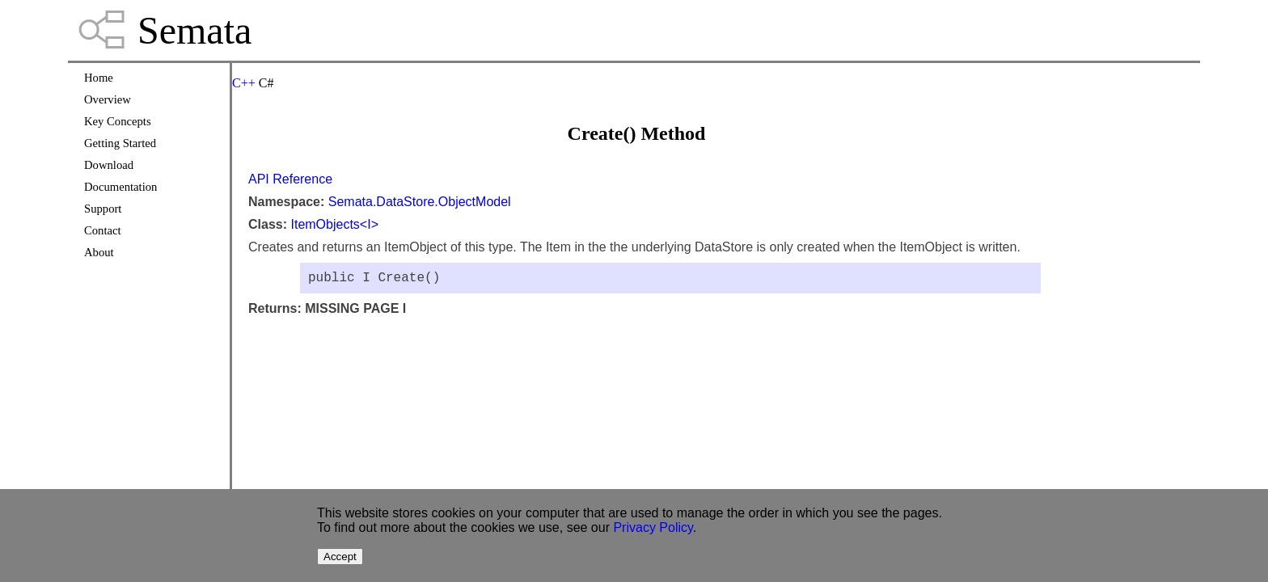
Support (102, 208)
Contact (102, 230)
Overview (107, 99)
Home (98, 77)
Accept (340, 556)
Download (108, 164)
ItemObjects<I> (334, 224)
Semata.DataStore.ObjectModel (419, 202)
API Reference (290, 179)
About (99, 252)
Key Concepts (117, 121)
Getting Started (120, 143)
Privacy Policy (652, 527)
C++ (244, 83)
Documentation (120, 186)
